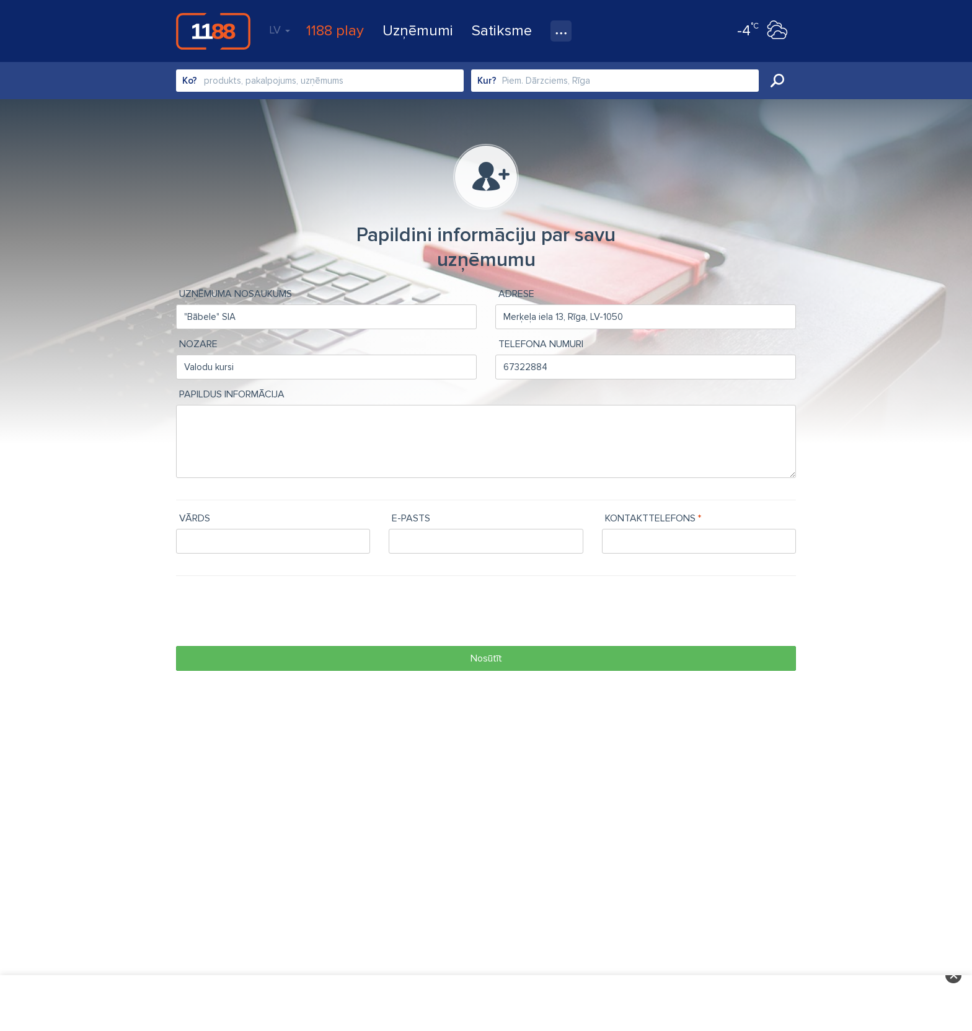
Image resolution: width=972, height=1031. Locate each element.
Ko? (189, 80)
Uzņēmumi (417, 31)
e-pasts (411, 518)
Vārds (194, 518)
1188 (213, 31)
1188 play (335, 31)
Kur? (487, 80)
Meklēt (777, 80)
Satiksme (502, 31)
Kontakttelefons (650, 518)
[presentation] (270, 612)
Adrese (516, 293)
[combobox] (320, 80)
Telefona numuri (540, 344)
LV (279, 30)
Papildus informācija (232, 394)
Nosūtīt (486, 658)
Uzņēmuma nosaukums (235, 293)
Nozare (198, 344)
